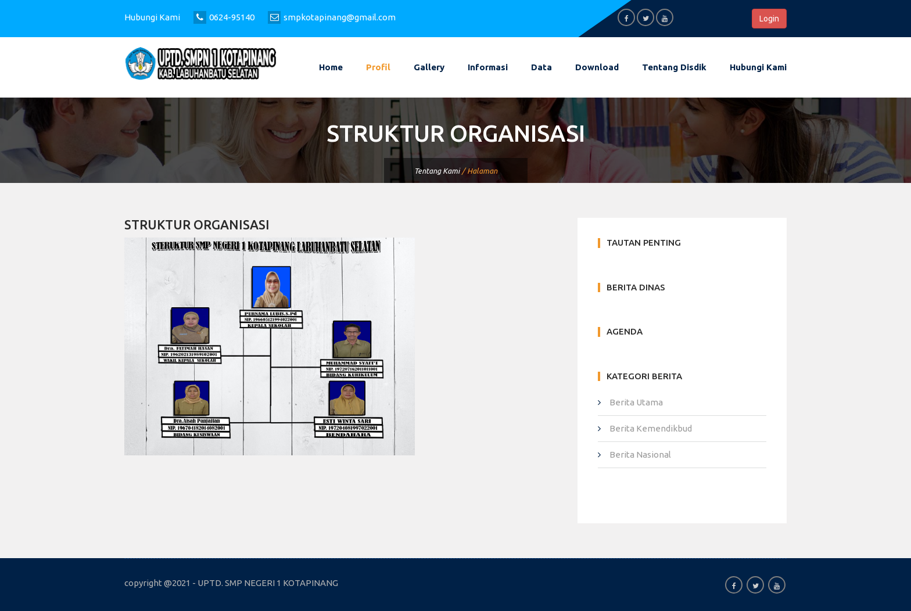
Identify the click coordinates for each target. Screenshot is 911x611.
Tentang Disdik (674, 67)
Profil (378, 67)
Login (769, 18)
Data (541, 67)
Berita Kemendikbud (650, 428)
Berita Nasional (640, 454)
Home (331, 67)
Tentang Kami (437, 171)
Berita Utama (636, 402)
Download (597, 67)
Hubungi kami (758, 67)
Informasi (488, 67)
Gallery (429, 67)
